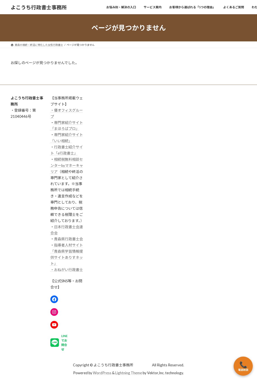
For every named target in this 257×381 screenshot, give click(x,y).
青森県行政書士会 (68, 239)
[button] (60, 344)
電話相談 (243, 366)
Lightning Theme (128, 373)
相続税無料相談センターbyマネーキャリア (66, 165)
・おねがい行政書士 (66, 269)
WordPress (102, 373)
